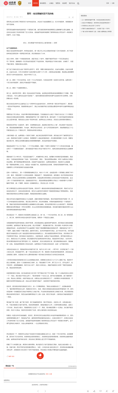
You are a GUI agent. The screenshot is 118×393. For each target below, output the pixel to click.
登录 (107, 3)
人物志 (51, 3)
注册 (113, 3)
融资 (10, 356)
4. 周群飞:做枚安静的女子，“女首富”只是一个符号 (95, 28)
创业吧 (64, 3)
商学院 (35, 3)
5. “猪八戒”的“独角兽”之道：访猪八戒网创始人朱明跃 (96, 31)
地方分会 (72, 3)
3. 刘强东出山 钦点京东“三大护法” (90, 25)
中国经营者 (13, 3)
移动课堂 (43, 3)
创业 (13, 356)
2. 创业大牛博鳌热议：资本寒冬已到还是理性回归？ (96, 23)
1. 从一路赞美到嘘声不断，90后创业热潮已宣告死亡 (96, 20)
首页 (29, 3)
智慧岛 (58, 3)
